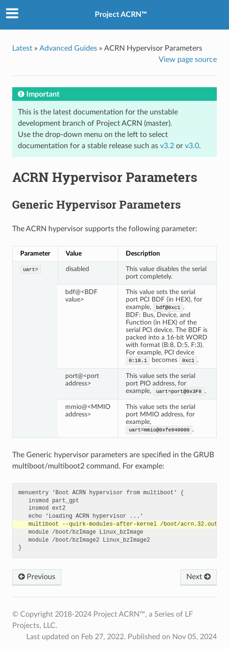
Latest (22, 48)
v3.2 (167, 146)
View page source (188, 59)
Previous (36, 577)
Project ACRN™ (121, 14)
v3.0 (192, 146)
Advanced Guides (68, 48)
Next (198, 577)
